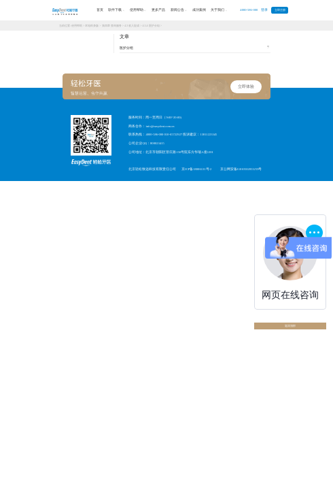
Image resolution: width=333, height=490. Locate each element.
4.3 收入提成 (131, 25)
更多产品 (158, 10)
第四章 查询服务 (112, 25)
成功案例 (199, 10)
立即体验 (246, 86)
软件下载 (116, 10)
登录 (264, 10)
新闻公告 (179, 10)
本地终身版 (92, 25)
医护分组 (194, 48)
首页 (100, 10)
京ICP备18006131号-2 (196, 169)
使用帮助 (138, 10)
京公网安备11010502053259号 (241, 169)
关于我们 (219, 10)
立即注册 (280, 10)
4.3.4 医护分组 (150, 25)
